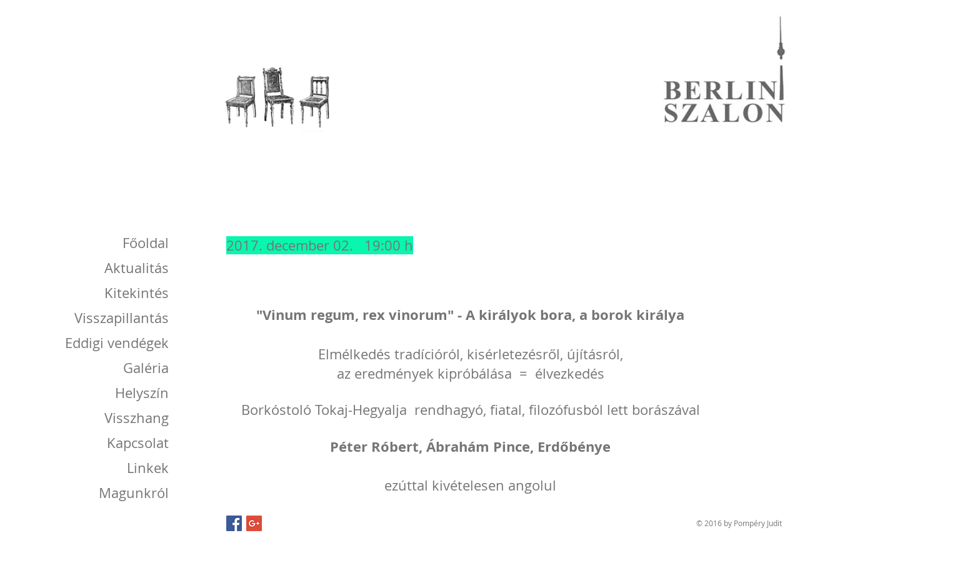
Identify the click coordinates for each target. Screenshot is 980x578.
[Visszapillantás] (118, 318)
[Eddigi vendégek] (112, 343)
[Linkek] (146, 468)
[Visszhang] (134, 418)
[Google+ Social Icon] (254, 523)
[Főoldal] (144, 243)
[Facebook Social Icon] (234, 523)
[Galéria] (144, 368)
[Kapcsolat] (135, 443)
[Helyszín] (140, 393)
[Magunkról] (128, 493)
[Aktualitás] (135, 268)
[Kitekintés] (135, 293)
